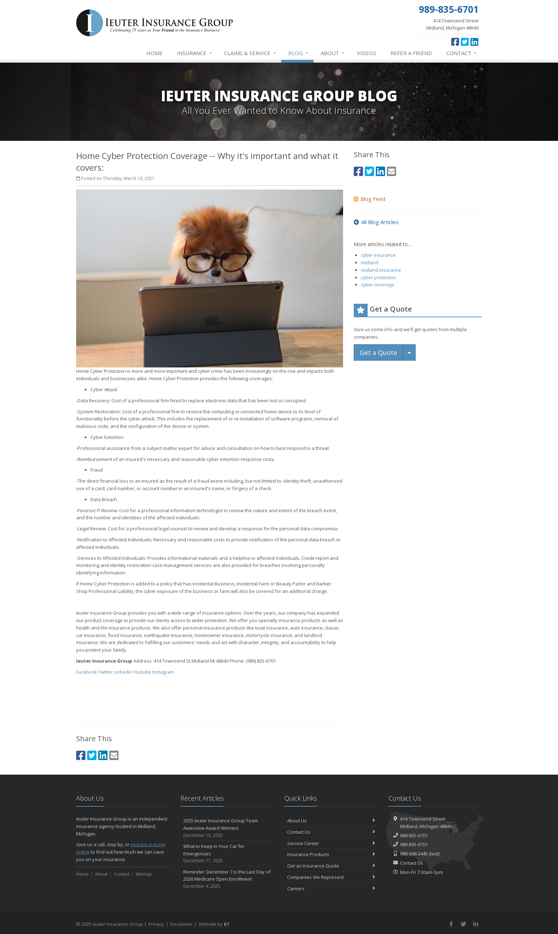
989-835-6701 (414, 835)
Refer (411, 53)
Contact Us (331, 832)
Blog (298, 53)
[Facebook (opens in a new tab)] (455, 42)
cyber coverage (377, 284)
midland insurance (381, 270)
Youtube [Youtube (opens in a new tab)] (142, 672)
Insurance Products (331, 854)
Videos (366, 53)
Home (154, 53)
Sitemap (144, 874)
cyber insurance (378, 255)
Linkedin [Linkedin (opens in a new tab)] (123, 672)
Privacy (156, 924)
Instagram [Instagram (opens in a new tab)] (163, 672)
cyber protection (378, 277)
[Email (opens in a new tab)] (114, 755)
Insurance (195, 53)
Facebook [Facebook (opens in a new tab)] (86, 672)
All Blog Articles (376, 221)
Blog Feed (369, 198)
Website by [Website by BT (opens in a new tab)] (214, 924)
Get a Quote (378, 352)
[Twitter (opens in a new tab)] (465, 42)
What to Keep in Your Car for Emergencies (227, 853)
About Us (331, 820)
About (333, 53)
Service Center (331, 843)
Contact (462, 53)
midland (369, 262)
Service (250, 53)
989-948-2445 (414, 853)
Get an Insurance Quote (331, 866)
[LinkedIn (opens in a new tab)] (474, 42)
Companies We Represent (331, 877)
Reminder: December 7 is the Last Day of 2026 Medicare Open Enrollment (227, 879)
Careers (331, 888)
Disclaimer (181, 924)
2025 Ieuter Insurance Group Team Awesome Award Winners (227, 828)
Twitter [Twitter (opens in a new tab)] (105, 672)
